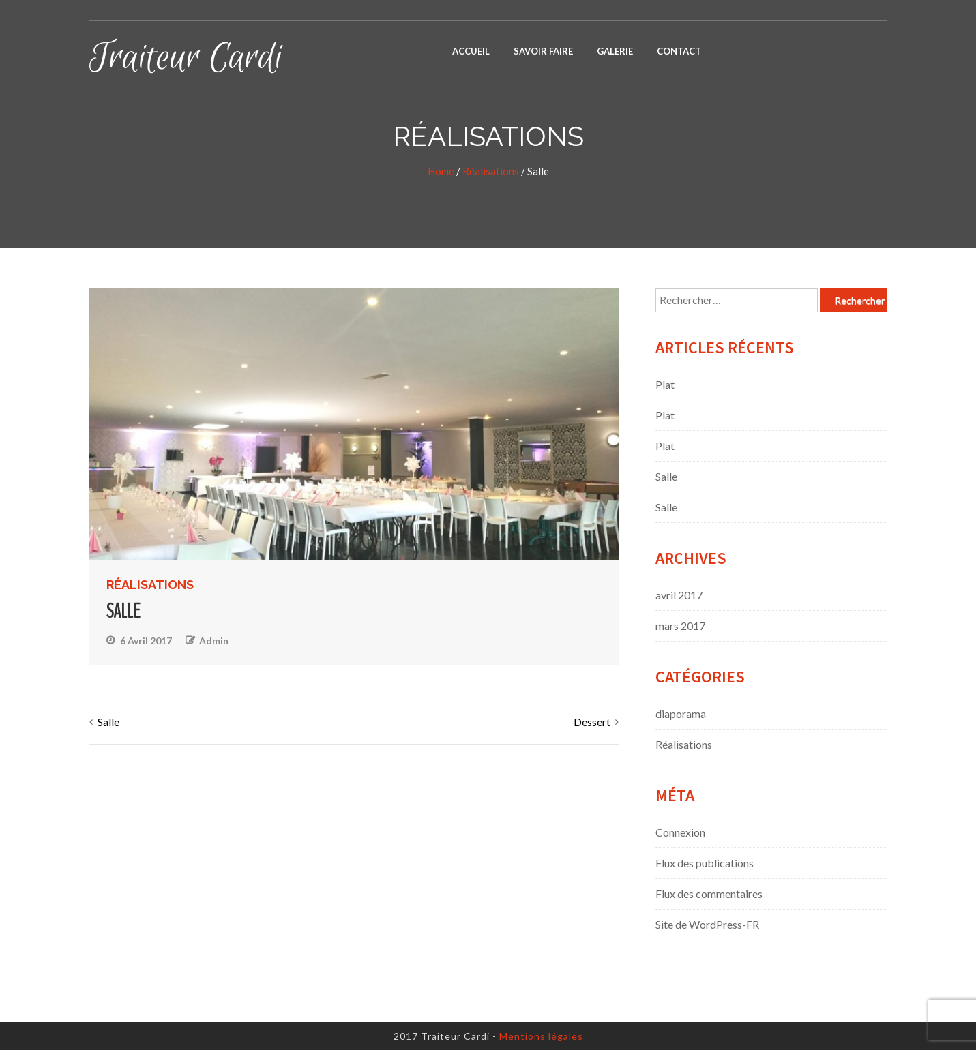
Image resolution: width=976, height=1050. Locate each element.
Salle (108, 721)
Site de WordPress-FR (707, 924)
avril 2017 (679, 594)
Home (441, 171)
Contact (679, 51)
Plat (665, 384)
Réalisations (490, 171)
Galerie (615, 51)
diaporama (680, 713)
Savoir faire (543, 51)
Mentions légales (541, 1036)
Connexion (680, 832)
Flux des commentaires (709, 893)
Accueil (471, 51)
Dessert (592, 721)
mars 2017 (680, 625)
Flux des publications (704, 862)
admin (213, 640)
